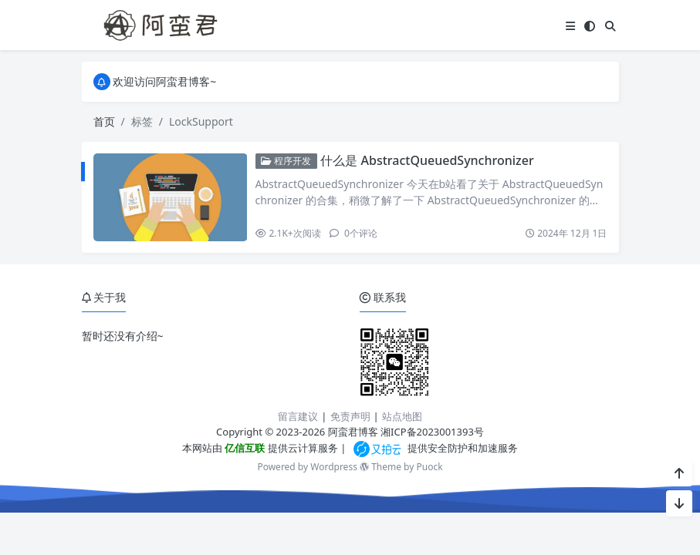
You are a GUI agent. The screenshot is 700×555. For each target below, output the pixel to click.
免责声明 (350, 416)
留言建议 (298, 416)
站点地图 (402, 416)
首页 (104, 121)
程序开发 (286, 160)
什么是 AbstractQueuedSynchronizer (426, 160)
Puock (429, 466)
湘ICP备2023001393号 (432, 432)
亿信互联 (243, 448)
